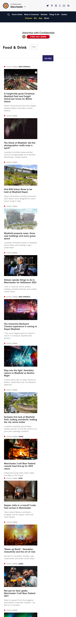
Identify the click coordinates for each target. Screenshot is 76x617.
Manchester (9, 541)
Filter (34, 47)
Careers (7, 573)
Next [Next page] (16, 521)
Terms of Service (11, 566)
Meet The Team (11, 570)
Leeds (6, 544)
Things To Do (54, 14)
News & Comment (31, 14)
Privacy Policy (10, 563)
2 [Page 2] (10, 522)
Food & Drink (17, 14)
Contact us (9, 553)
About (46, 18)
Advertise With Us (12, 556)
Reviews (44, 14)
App (40, 18)
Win (35, 18)
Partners (28, 18)
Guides (64, 14)
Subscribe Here (11, 560)
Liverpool (8, 548)
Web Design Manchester (12, 615)
